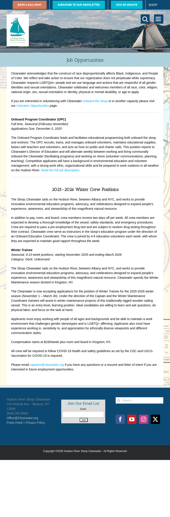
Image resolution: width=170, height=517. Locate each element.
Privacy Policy (35, 422)
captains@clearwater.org (47, 364)
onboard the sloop (95, 101)
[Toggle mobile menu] (158, 19)
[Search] (119, 400)
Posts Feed (14, 422)
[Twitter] (155, 419)
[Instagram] (143, 419)
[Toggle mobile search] (145, 19)
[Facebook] (120, 419)
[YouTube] (131, 419)
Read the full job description (60, 170)
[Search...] (139, 400)
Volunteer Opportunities (32, 105)
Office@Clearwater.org (22, 418)
